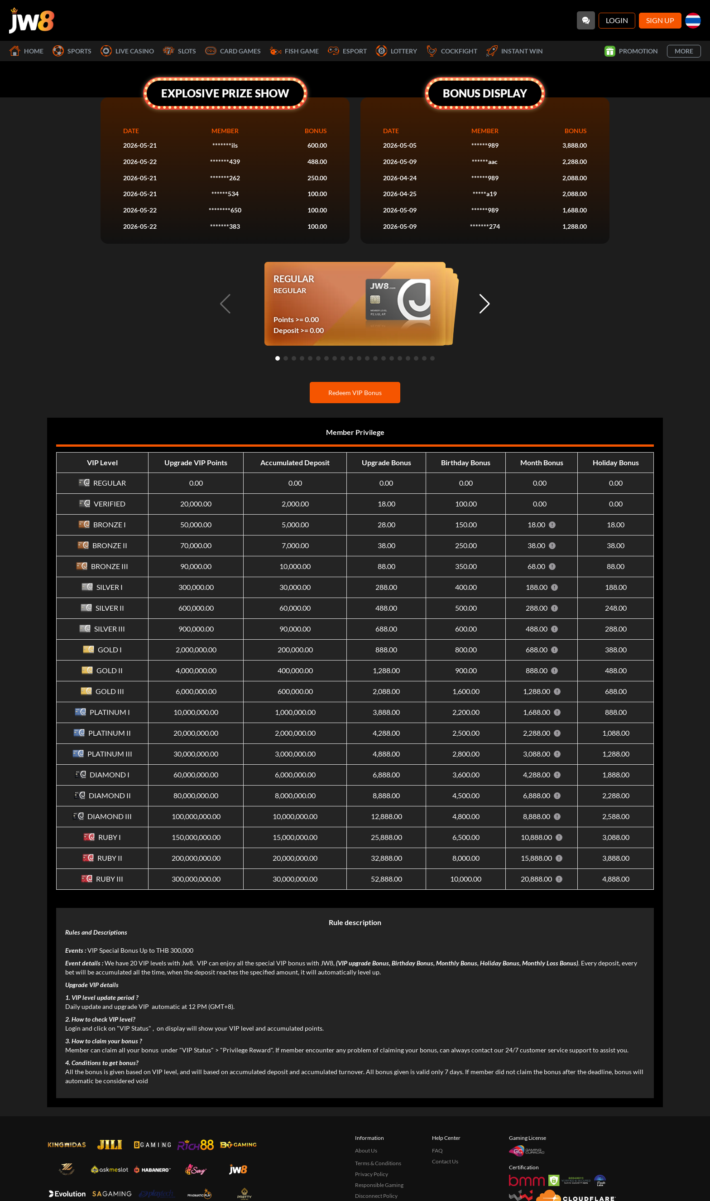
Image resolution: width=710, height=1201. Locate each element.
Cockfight (451, 51)
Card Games (233, 51)
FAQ (437, 1150)
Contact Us (445, 1161)
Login (617, 20)
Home (26, 51)
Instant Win (514, 51)
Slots (179, 51)
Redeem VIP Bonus (355, 392)
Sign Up (660, 20)
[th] (693, 21)
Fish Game (294, 51)
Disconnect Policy (376, 1195)
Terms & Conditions (378, 1163)
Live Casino (127, 51)
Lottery (396, 51)
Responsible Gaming (379, 1185)
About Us (366, 1150)
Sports (72, 51)
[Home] (31, 20)
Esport (347, 51)
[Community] (586, 20)
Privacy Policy (371, 1174)
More (684, 51)
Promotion (631, 51)
